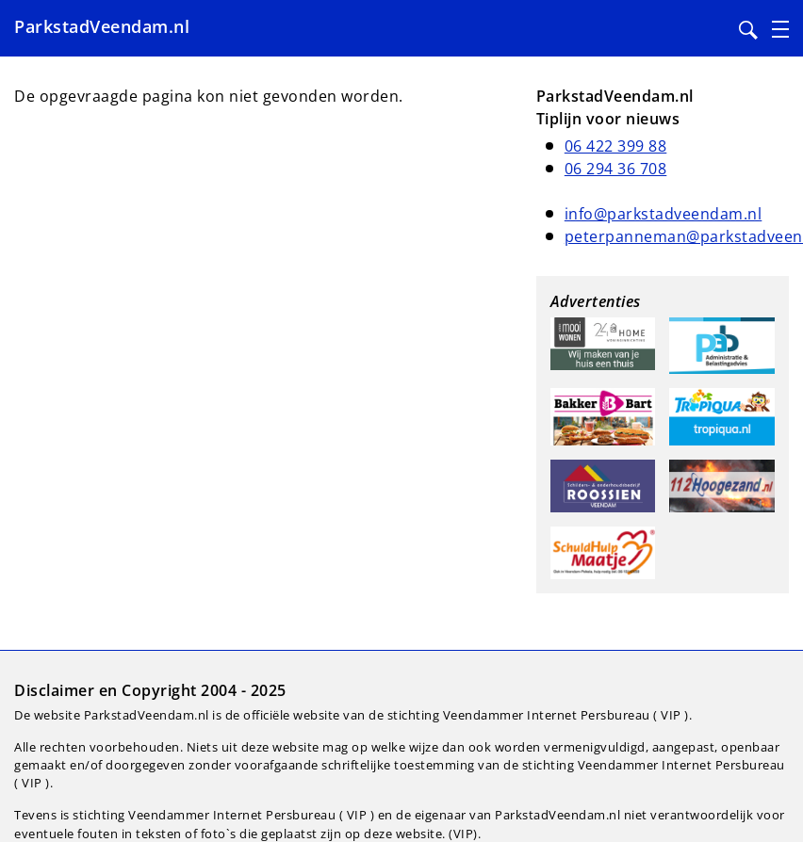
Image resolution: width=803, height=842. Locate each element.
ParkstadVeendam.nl (101, 26)
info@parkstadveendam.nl (663, 213)
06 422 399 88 (616, 146)
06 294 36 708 (616, 168)
